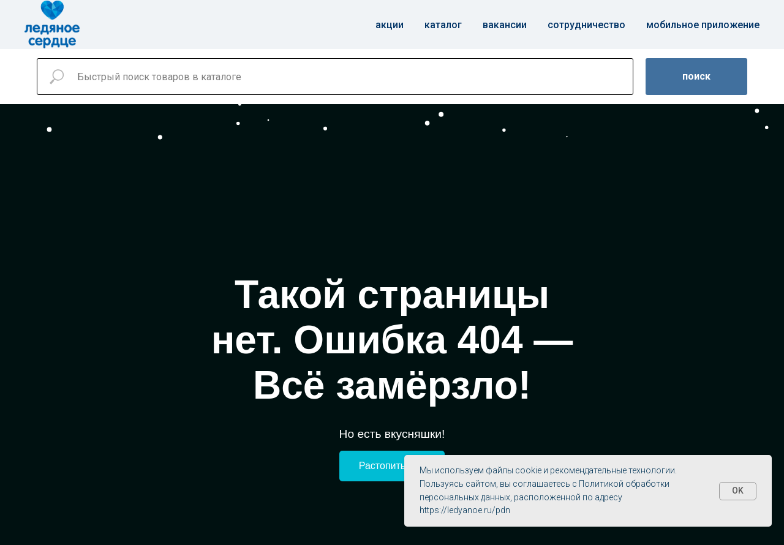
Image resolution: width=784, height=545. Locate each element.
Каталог (443, 25)
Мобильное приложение (703, 25)
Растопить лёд (392, 465)
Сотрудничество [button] (586, 25)
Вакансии (505, 25)
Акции (389, 25)
